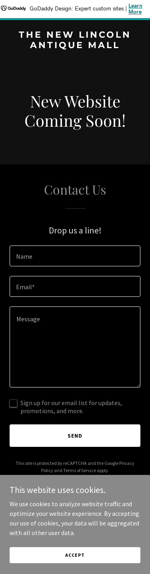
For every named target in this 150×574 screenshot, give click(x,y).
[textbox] (75, 255)
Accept (74, 555)
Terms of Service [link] (79, 470)
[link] (75, 46)
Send (75, 435)
